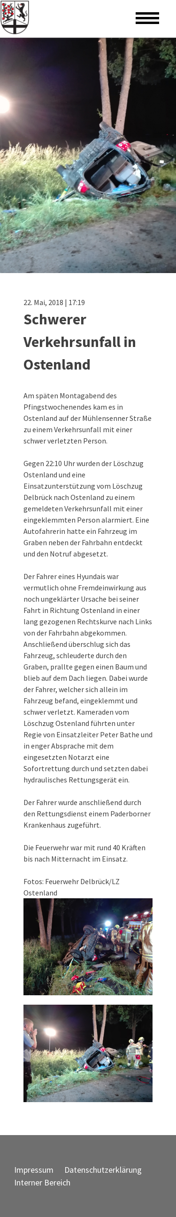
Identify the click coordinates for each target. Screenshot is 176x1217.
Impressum (34, 1169)
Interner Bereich (42, 1182)
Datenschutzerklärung (103, 1169)
